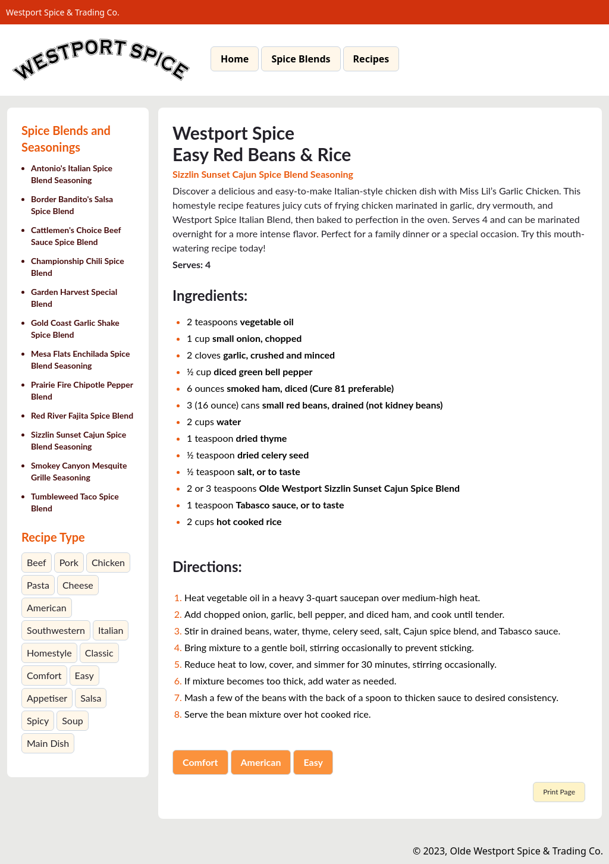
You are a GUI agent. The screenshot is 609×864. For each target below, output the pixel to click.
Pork (69, 562)
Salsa (90, 697)
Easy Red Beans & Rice (261, 154)
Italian (110, 630)
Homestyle (49, 652)
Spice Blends (300, 58)
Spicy (38, 720)
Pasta (38, 584)
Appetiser (47, 697)
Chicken (108, 562)
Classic (99, 652)
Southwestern (56, 630)
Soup (72, 720)
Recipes (371, 58)
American (47, 607)
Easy (84, 675)
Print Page (559, 791)
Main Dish (48, 743)
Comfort (44, 675)
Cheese (77, 584)
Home (235, 58)
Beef (36, 562)
